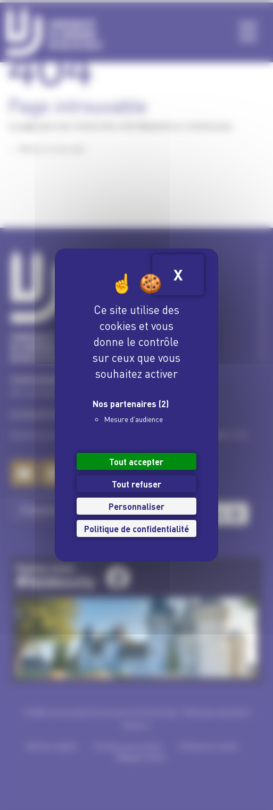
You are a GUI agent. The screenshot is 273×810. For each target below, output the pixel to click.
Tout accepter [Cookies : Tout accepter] (136, 461)
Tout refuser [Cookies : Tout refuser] (136, 483)
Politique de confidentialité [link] (136, 528)
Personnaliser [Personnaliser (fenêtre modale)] (136, 506)
